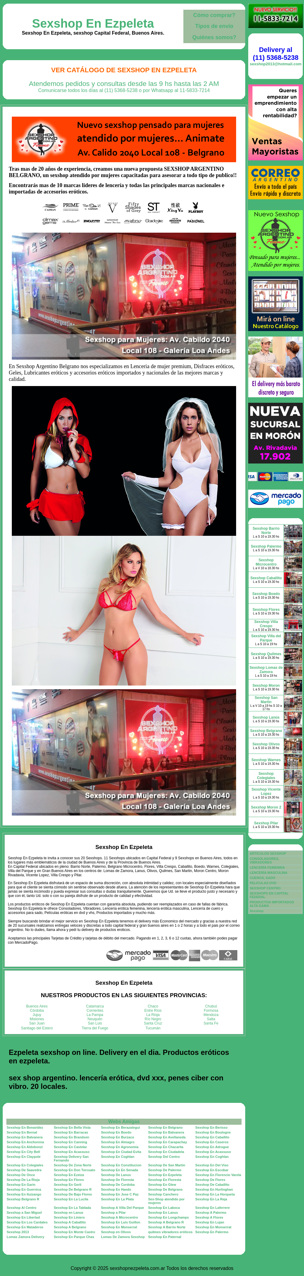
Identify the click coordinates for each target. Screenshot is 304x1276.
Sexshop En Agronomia (120, 1147)
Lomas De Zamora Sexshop (123, 1237)
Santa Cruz (153, 1023)
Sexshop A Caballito (70, 1222)
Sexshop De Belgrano (165, 1189)
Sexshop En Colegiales (25, 1165)
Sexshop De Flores (210, 1180)
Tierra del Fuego (95, 1028)
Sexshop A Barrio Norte (166, 1227)
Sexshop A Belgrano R (166, 1222)
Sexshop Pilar (266, 823)
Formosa (211, 1010)
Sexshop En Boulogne (213, 1132)
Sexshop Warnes (266, 760)
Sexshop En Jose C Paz (120, 1194)
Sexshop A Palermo (210, 1212)
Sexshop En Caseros (211, 1142)
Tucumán (153, 1028)
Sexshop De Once (21, 1175)
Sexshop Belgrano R (23, 1199)
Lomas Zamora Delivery (25, 1237)
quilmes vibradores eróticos (170, 1232)
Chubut (211, 1006)
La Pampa (95, 1015)
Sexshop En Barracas (71, 1132)
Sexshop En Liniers (69, 1217)
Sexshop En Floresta (164, 1180)
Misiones (37, 1019)
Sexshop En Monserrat (119, 1227)
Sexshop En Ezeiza (69, 1175)
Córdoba (37, 1010)
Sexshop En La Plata (117, 1199)
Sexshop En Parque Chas (74, 1237)
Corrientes (95, 1010)
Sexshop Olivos (266, 744)
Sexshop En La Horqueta (215, 1194)
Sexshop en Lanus (68, 1212)
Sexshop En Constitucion (121, 1165)
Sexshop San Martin (266, 700)
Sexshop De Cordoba (118, 1184)
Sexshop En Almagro (117, 1142)
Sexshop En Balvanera (166, 1132)
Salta (211, 1019)
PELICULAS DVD (262, 883)
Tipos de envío (214, 26)
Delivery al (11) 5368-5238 (275, 53)
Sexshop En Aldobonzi (25, 1147)
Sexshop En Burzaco (117, 1137)
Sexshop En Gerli (68, 1184)
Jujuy (37, 1015)
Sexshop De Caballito (212, 1184)
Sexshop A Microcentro (119, 1217)
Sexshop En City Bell (23, 1152)
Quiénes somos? (214, 37)
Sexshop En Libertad (23, 1217)
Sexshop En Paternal (164, 1237)
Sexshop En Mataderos (25, 1227)
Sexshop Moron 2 (266, 807)
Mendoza (211, 1015)
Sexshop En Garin (21, 1184)
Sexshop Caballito (266, 578)
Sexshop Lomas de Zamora (265, 669)
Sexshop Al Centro (21, 1207)
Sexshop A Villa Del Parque (122, 1207)
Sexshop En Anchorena (25, 1142)
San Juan (37, 1023)
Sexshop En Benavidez (25, 1127)
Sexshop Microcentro (266, 562)
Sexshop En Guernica (24, 1189)
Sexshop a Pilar (113, 1212)
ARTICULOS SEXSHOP (267, 853)
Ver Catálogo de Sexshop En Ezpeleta (124, 70)
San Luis (95, 1023)
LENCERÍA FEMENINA (267, 867)
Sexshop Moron (266, 685)
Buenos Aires (37, 1006)
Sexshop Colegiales (266, 775)
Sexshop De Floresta (117, 1180)
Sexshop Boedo (266, 594)
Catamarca (95, 1006)
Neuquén (95, 1019)
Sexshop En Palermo (211, 1232)
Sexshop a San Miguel (24, 1212)
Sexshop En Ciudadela (166, 1152)
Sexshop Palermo (266, 546)
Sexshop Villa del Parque (266, 638)
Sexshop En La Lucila (71, 1199)
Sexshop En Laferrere (212, 1207)
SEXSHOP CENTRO (265, 888)
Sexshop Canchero (163, 1194)
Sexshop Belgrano (266, 731)
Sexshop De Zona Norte (73, 1165)
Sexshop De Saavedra (24, 1170)
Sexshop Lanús (266, 717)
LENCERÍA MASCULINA (268, 872)
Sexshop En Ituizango (24, 1194)
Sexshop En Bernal (22, 1132)
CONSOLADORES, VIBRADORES (264, 860)
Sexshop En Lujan (209, 1222)
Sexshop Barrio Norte (266, 530)
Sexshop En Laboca (164, 1207)
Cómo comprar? (214, 15)
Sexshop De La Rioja (23, 1180)
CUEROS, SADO (262, 878)
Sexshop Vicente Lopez (266, 791)
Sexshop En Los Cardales (27, 1222)
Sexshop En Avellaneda (166, 1137)
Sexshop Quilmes (266, 654)
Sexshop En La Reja (211, 1199)
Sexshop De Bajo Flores (73, 1194)
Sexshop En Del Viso (211, 1165)
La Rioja (153, 1015)
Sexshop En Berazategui (120, 1127)
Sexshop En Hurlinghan (214, 1189)
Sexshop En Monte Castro (74, 1232)
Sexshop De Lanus (116, 1175)
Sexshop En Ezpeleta (93, 23)
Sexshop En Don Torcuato (74, 1170)
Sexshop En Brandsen (71, 1137)
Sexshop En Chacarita (165, 1147)
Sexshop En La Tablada (72, 1207)
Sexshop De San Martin (166, 1165)
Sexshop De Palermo (164, 1170)
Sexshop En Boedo (116, 1132)
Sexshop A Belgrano (70, 1227)
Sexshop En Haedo (116, 1189)
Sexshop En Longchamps (168, 1217)
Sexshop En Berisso (211, 1127)
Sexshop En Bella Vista (72, 1127)
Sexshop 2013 (18, 1232)
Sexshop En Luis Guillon (120, 1222)
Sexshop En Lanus (163, 1212)
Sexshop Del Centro (164, 1156)
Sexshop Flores (265, 609)
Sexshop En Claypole (24, 1156)
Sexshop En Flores (69, 1180)
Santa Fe (211, 1023)
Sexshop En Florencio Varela (218, 1175)
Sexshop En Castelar (70, 1147)
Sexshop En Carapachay (167, 1142)
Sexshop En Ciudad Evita (121, 1152)
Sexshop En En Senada (119, 1170)
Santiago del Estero (37, 1028)
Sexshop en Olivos (116, 1232)
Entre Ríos (153, 1010)
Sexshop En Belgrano (165, 1127)
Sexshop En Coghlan (117, 1156)
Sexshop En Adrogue (212, 1147)
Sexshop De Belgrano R (73, 1189)
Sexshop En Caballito (212, 1137)
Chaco (153, 1006)
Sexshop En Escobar (211, 1170)
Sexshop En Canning (70, 1142)
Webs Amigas (124, 1121)
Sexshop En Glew (162, 1184)
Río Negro (153, 1019)
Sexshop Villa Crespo (266, 624)
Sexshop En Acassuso (72, 1152)
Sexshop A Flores (209, 1217)
